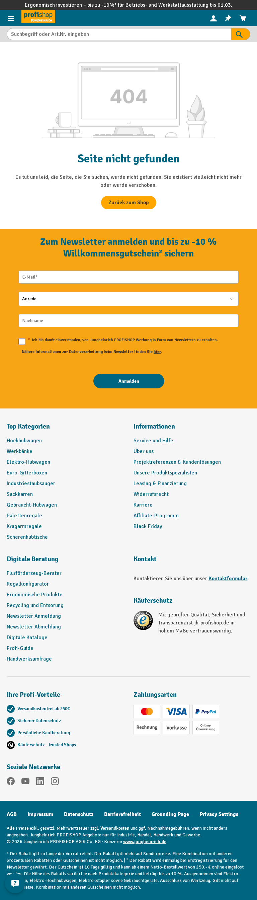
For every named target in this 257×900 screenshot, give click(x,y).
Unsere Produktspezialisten (165, 472)
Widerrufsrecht (151, 494)
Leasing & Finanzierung (160, 483)
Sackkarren (20, 494)
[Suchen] (240, 34)
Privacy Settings (219, 814)
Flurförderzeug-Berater (34, 573)
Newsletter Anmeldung (34, 616)
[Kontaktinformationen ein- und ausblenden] (15, 883)
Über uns (144, 451)
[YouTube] (25, 782)
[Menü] (10, 18)
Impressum (40, 814)
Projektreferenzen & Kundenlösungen (177, 462)
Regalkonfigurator (28, 584)
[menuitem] (213, 18)
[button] (65, 561)
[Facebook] (11, 782)
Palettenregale (24, 515)
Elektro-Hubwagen (28, 462)
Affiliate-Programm (156, 515)
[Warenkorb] (243, 18)
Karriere (143, 505)
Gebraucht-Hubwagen (32, 505)
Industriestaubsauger (31, 483)
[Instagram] (55, 782)
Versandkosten (115, 828)
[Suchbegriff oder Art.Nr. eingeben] (119, 34)
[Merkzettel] (228, 18)
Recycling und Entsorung (35, 605)
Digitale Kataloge (27, 637)
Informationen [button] (154, 426)
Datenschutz (78, 814)
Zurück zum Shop (128, 202)
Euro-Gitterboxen (27, 472)
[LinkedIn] (40, 782)
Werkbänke (19, 451)
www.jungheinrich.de (144, 841)
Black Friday (148, 526)
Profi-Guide (20, 648)
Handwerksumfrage (29, 659)
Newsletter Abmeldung (34, 626)
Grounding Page (170, 814)
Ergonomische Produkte (35, 594)
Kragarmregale (24, 526)
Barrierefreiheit (122, 814)
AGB (12, 814)
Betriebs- (137, 5)
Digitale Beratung (33, 559)
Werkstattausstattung (184, 5)
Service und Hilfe (153, 440)
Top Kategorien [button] (28, 426)
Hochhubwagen (24, 440)
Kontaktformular (227, 578)
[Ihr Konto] (213, 18)
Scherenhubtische (27, 537)
